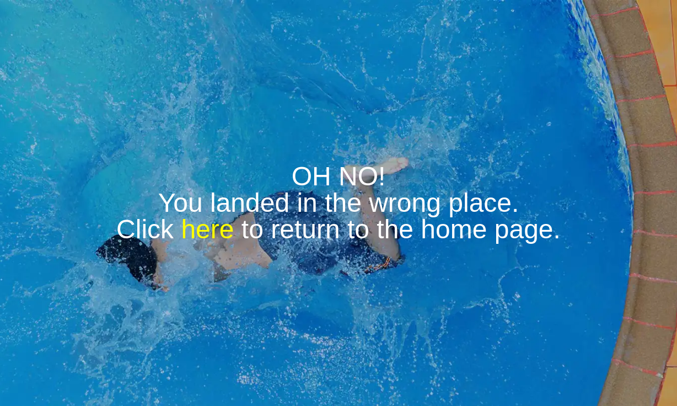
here (207, 229)
